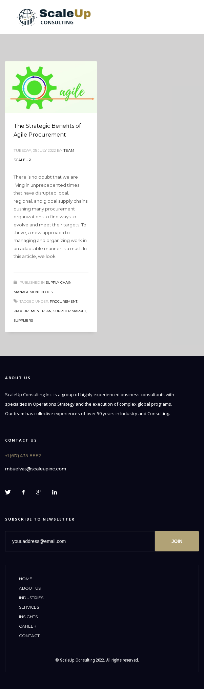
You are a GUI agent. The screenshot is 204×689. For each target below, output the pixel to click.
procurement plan (33, 311)
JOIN (177, 541)
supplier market (69, 311)
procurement (63, 301)
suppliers (23, 320)
